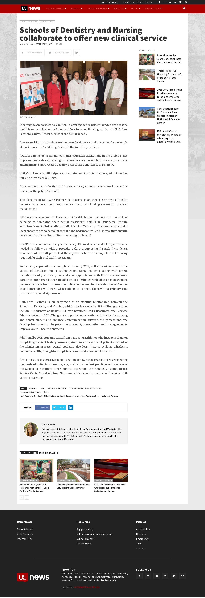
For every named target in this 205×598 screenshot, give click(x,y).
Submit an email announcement (94, 534)
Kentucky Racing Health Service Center (85, 388)
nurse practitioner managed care (35, 392)
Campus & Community (98, 8)
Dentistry (33, 388)
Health (135, 8)
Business (76, 8)
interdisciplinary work (57, 388)
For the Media (84, 543)
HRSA (42, 388)
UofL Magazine (25, 534)
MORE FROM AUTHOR (49, 452)
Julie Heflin (27, 44)
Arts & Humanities (56, 8)
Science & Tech (153, 8)
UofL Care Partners (110, 396)
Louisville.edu (108, 580)
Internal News (25, 538)
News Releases (128, 2)
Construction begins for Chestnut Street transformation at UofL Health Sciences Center (168, 115)
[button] (184, 8)
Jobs (138, 543)
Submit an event (85, 538)
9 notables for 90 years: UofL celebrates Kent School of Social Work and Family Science (35, 487)
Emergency (142, 538)
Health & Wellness (47, 22)
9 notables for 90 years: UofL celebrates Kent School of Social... (169, 59)
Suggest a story (85, 529)
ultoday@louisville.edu (86, 587)
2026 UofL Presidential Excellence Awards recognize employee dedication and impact (110, 487)
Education (120, 8)
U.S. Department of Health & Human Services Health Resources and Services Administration (60, 396)
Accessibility (143, 529)
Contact (140, 2)
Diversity (141, 534)
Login (149, 2)
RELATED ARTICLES (29, 452)
